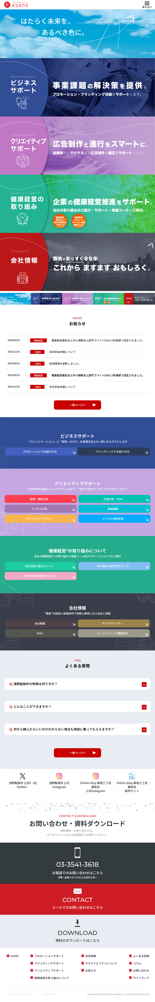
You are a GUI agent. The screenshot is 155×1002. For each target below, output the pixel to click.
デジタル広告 (39, 510)
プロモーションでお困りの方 (40, 453)
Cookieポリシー (52, 997)
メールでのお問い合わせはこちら (77, 910)
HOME (13, 959)
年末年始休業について (53, 352)
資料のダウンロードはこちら (77, 943)
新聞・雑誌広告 (39, 500)
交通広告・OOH (113, 500)
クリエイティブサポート (48, 973)
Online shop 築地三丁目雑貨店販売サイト (132, 790)
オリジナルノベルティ (39, 520)
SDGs (40, 635)
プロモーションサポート (48, 959)
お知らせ (90, 973)
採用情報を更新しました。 (55, 364)
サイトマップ (141, 981)
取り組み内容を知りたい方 (113, 568)
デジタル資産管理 (113, 520)
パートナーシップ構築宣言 (112, 635)
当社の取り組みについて (39, 568)
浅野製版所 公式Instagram (59, 788)
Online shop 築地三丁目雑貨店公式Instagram (95, 790)
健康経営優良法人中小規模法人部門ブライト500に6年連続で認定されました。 (87, 340)
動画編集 (113, 510)
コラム (137, 966)
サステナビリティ (112, 625)
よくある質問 (141, 959)
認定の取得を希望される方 (39, 577)
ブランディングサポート (48, 966)
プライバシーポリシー (18, 997)
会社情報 (90, 959)
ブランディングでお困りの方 (112, 453)
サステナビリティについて (101, 966)
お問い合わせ (141, 973)
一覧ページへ (77, 406)
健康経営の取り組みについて (51, 981)
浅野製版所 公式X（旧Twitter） (23, 788)
